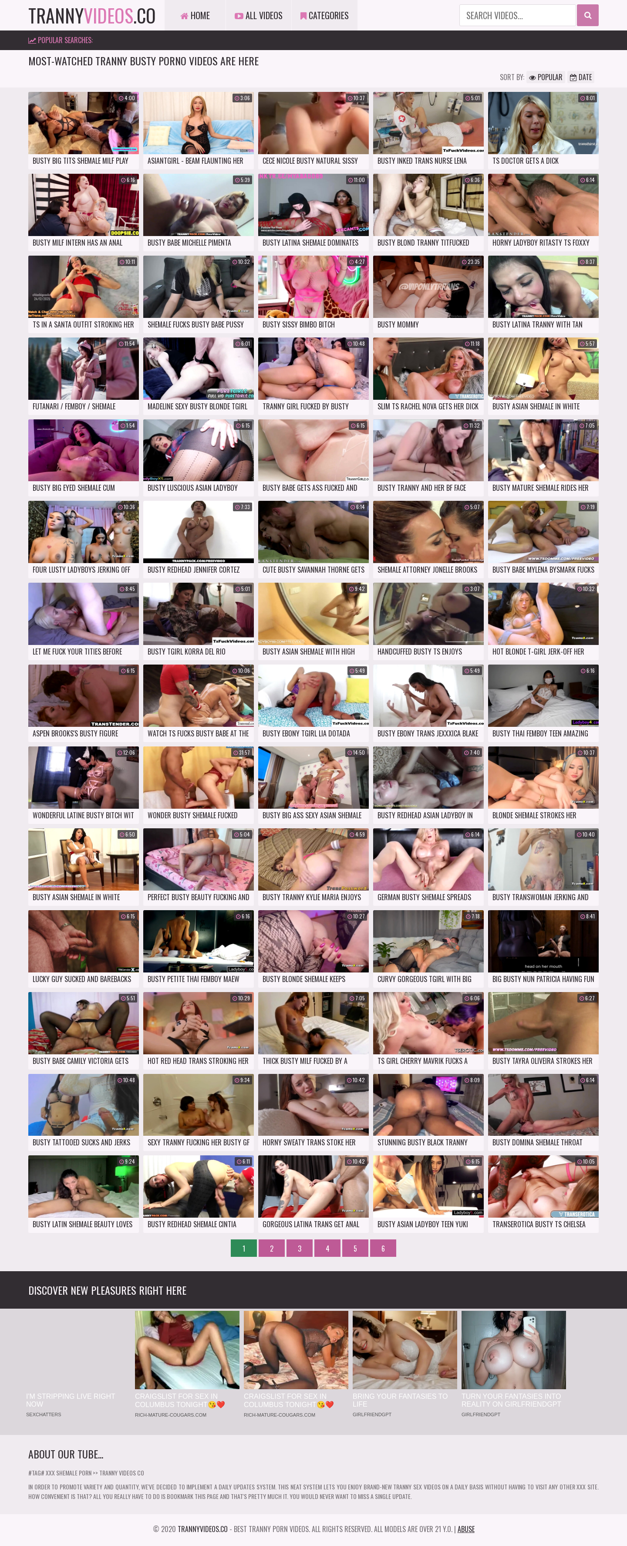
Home (195, 15)
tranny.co (92, 15)
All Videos (259, 15)
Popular (546, 77)
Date (581, 77)
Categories (324, 15)
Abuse (466, 1529)
